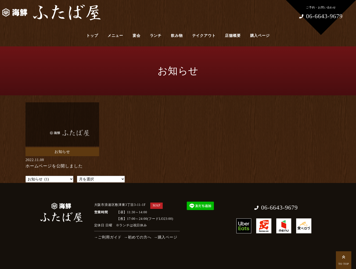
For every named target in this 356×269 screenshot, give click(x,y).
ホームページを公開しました (54, 166)
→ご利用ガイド (108, 237)
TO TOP (343, 260)
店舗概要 (233, 36)
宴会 (136, 36)
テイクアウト (204, 36)
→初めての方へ (137, 237)
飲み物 (177, 36)
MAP (156, 205)
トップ (92, 36)
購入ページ (260, 36)
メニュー (115, 36)
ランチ (156, 36)
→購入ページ (165, 237)
